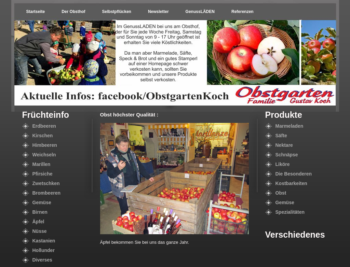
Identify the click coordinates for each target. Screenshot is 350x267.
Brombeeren (46, 193)
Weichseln (44, 154)
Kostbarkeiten (291, 183)
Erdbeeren (44, 126)
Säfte (281, 135)
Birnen (40, 212)
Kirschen (42, 135)
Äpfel (38, 221)
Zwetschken (46, 183)
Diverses (42, 260)
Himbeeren (44, 145)
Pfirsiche (42, 174)
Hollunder (43, 250)
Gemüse (41, 202)
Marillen (41, 164)
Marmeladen (289, 126)
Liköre (282, 164)
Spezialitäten (290, 212)
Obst (280, 193)
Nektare (284, 145)
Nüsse (39, 231)
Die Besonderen (293, 174)
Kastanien (43, 240)
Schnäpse (286, 154)
